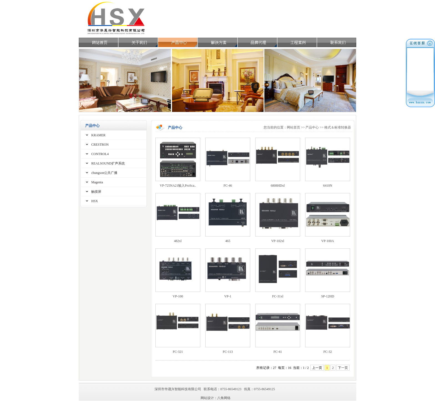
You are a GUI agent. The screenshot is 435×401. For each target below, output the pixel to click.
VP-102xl (277, 241)
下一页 (343, 368)
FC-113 (228, 352)
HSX (94, 201)
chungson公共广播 (104, 173)
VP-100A (327, 241)
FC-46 (228, 185)
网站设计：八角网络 (216, 398)
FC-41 (278, 352)
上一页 (317, 368)
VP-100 (178, 296)
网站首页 (293, 127)
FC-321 (178, 352)
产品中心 (312, 127)
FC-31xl (277, 296)
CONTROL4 (100, 154)
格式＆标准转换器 (337, 127)
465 (227, 241)
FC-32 (327, 352)
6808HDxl (278, 185)
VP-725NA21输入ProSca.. (178, 185)
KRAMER (98, 135)
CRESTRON (100, 144)
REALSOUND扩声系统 (108, 163)
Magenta (97, 182)
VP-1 (227, 296)
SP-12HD (327, 296)
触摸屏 (96, 192)
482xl (177, 241)
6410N (327, 185)
